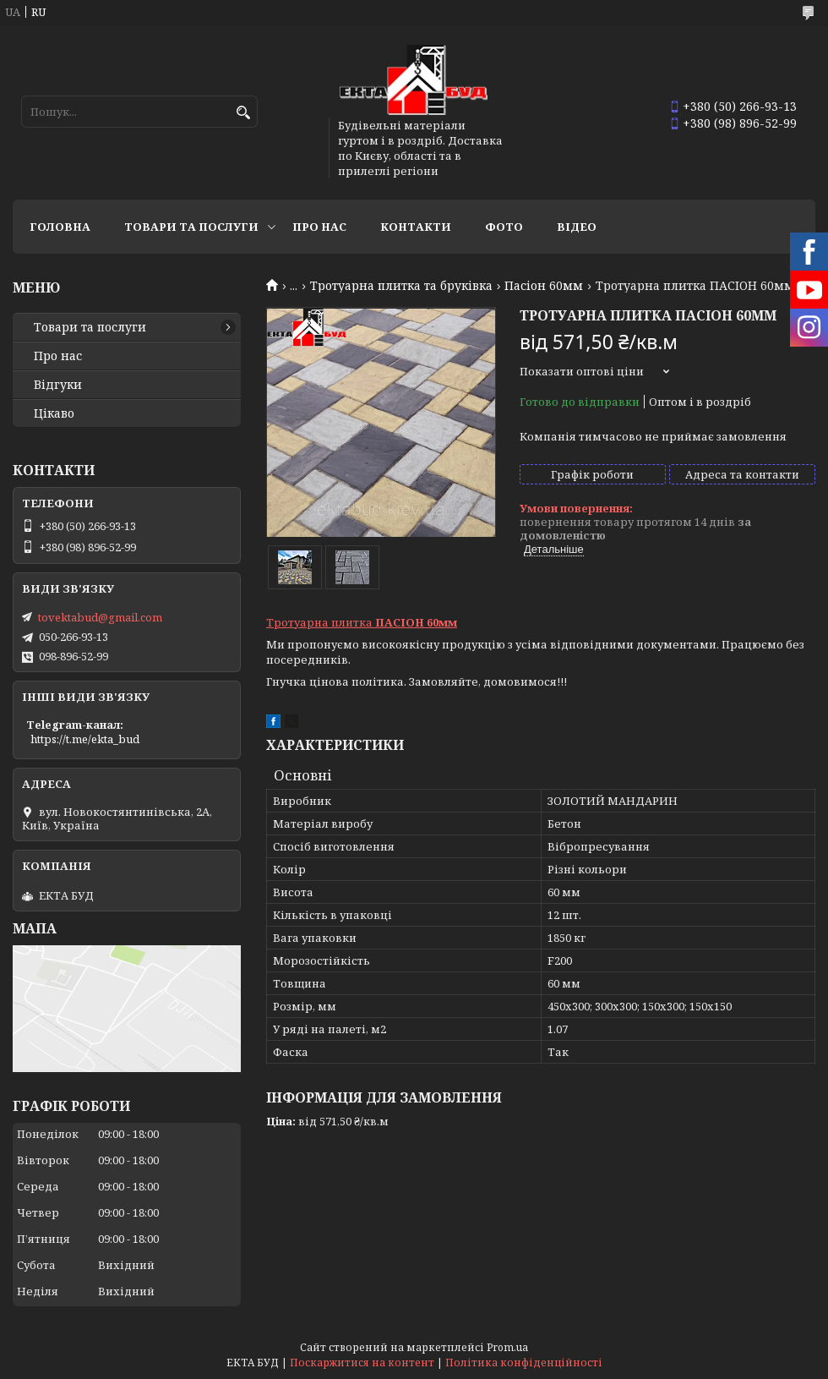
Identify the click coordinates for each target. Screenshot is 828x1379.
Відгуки (58, 384)
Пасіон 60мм (543, 286)
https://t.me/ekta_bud (84, 739)
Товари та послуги (191, 226)
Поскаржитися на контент (362, 1362)
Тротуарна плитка (361, 622)
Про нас (319, 226)
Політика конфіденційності (523, 1362)
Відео (576, 226)
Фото (504, 226)
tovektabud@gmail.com (100, 617)
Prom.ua (507, 1347)
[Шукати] (243, 113)
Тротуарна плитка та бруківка (401, 286)
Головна (60, 226)
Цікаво (54, 413)
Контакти (415, 226)
